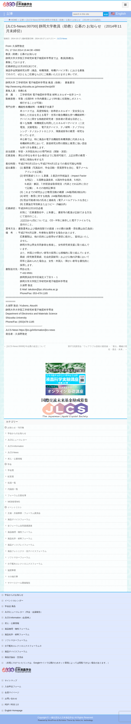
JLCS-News (62, 38)
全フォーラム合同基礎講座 (20, 526)
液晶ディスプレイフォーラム (21, 545)
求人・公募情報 (15, 459)
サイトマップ (11, 680)
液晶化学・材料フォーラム (20, 538)
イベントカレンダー (14, 600)
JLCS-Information (16, 446)
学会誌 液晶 (10, 606)
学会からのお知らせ (17, 433)
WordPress (52, 720)
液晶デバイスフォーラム (19, 519)
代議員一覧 (13, 489)
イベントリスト (15, 507)
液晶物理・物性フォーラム (20, 532)
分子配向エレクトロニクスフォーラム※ (23, 646)
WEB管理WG (14, 502)
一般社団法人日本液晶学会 (61, 717)
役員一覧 (12, 483)
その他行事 (13, 576)
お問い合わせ (11, 698)
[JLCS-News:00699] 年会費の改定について (25, 346)
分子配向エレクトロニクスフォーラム (25, 564)
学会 (10, 464)
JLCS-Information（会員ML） (18, 617)
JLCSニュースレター (17, 440)
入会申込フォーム (13, 686)
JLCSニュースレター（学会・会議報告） (23, 612)
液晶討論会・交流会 (14, 657)
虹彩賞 (11, 476)
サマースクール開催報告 (19, 583)
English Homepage (14, 710)
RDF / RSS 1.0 (12, 704)
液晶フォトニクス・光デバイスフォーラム (27, 551)
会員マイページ (12, 692)
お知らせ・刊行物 (16, 427)
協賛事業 (12, 570)
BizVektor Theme (65, 720)
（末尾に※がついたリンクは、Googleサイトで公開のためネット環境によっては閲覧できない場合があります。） (57, 663)
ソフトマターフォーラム (19, 557)
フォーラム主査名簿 (17, 495)
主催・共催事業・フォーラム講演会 (24, 513)
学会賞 (11, 470)
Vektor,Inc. (79, 720)
